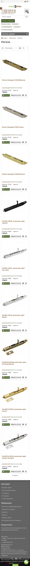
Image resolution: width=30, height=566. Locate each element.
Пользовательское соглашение (10, 520)
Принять (15, 565)
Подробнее (17, 563)
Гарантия (4, 512)
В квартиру (15, 24)
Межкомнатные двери (8, 490)
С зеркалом (16, 26)
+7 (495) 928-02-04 (9, 10)
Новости (4, 514)
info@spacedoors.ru (7, 544)
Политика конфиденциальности (11, 506)
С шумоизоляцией (6, 29)
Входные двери (5, 24)
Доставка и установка (8, 509)
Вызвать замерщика (8, 20)
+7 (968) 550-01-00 (9, 12)
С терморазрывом (6, 26)
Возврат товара (6, 517)
